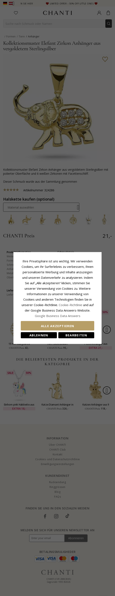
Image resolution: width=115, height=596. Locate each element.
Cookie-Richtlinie (70, 305)
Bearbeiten (76, 335)
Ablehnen (38, 335)
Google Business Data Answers (57, 316)
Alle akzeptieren (57, 326)
